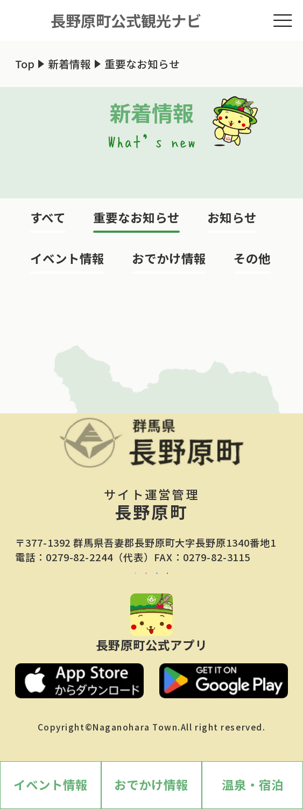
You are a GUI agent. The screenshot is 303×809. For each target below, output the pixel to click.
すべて (48, 217)
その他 (252, 258)
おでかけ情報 (169, 258)
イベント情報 (67, 258)
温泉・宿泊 (253, 784)
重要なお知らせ (136, 217)
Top (24, 63)
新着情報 (69, 63)
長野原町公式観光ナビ (126, 20)
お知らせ (232, 217)
